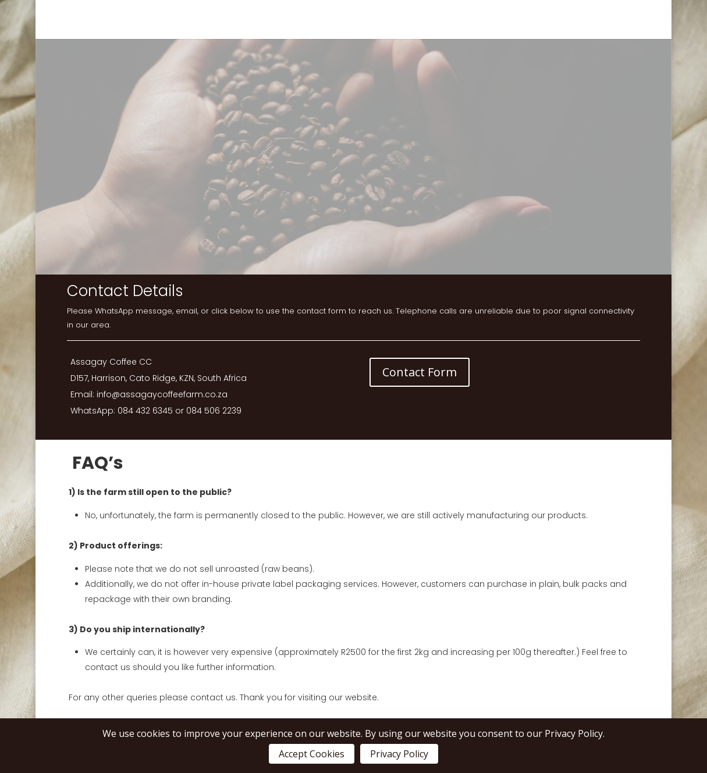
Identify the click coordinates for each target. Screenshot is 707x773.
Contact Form (419, 372)
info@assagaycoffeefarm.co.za (162, 394)
